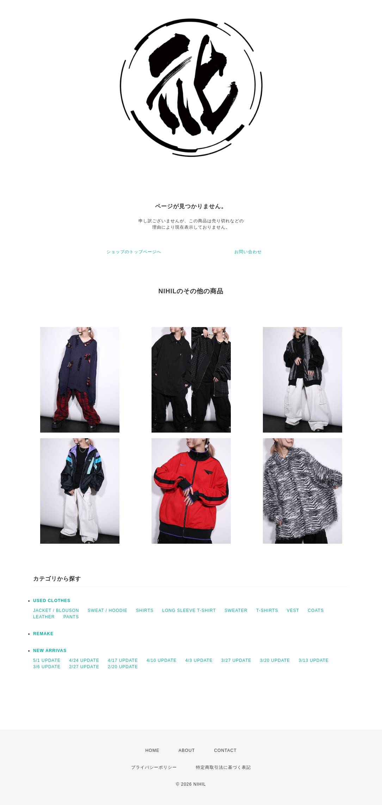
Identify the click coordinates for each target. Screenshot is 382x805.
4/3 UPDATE (199, 660)
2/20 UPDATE (123, 666)
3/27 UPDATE (236, 660)
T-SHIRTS (267, 610)
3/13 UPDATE (313, 660)
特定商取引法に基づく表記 (223, 767)
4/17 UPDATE (123, 660)
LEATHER (44, 616)
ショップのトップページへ (133, 251)
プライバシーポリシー (154, 767)
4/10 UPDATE (162, 660)
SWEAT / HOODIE (108, 610)
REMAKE (43, 633)
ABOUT (187, 750)
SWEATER (235, 610)
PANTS (71, 616)
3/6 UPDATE (47, 666)
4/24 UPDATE (84, 660)
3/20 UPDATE (275, 660)
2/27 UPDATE (84, 666)
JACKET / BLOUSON (56, 610)
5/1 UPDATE (47, 660)
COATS (316, 610)
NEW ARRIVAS (50, 650)
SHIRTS (145, 610)
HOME (152, 750)
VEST (293, 610)
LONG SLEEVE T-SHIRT (189, 610)
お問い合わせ (248, 251)
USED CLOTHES (51, 600)
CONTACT (225, 750)
